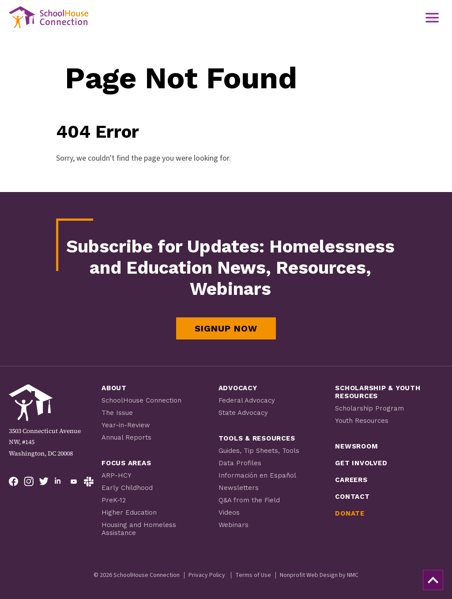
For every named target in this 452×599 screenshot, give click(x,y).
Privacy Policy (206, 575)
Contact (352, 497)
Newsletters (238, 488)
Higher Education (129, 512)
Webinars (233, 525)
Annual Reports (126, 437)
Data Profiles (239, 463)
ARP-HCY (117, 475)
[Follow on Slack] (89, 481)
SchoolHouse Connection (141, 400)
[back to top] (433, 580)
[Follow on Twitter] (44, 481)
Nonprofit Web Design (309, 575)
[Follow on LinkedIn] (59, 481)
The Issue (117, 413)
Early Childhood (127, 488)
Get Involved (361, 463)
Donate (350, 513)
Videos (229, 512)
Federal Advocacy (246, 400)
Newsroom (356, 446)
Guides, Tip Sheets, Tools (258, 451)
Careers (351, 480)
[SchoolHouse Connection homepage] (48, 17)
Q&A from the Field (249, 500)
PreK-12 (114, 500)
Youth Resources (361, 421)
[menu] (432, 18)
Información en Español (257, 475)
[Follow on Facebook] (14, 481)
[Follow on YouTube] (74, 481)
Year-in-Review (126, 425)
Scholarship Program (369, 408)
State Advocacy (243, 413)
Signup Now (226, 328)
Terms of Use (253, 575)
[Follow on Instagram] (29, 481)
